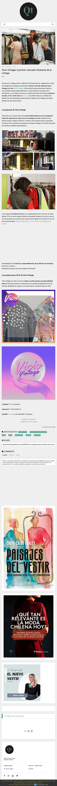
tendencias (8, 66)
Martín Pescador (40, 221)
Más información (40, 784)
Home (3, 66)
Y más (46, 784)
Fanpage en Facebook (28, 419)
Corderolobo (24, 221)
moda (14, 66)
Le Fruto (31, 221)
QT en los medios (8, 769)
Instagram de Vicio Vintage (28, 422)
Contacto (30, 769)
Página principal (8, 765)
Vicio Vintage (19, 88)
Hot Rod (25, 96)
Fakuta (17, 221)
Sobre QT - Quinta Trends (35, 765)
